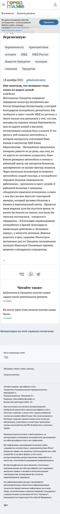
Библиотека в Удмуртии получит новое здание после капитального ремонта (30, 297)
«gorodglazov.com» (27, 386)
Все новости (8, 13)
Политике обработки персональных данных (15, 28)
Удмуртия (28, 69)
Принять (49, 22)
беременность (14, 47)
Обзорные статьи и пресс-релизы (19, 368)
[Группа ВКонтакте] (6, 357)
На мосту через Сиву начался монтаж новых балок (30, 314)
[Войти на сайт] (55, 4)
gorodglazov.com (41, 409)
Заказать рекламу (26, 13)
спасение (11, 69)
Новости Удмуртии (17, 61)
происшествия (38, 47)
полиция (41, 61)
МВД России (40, 54)
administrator (36, 80)
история (10, 54)
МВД (24, 54)
